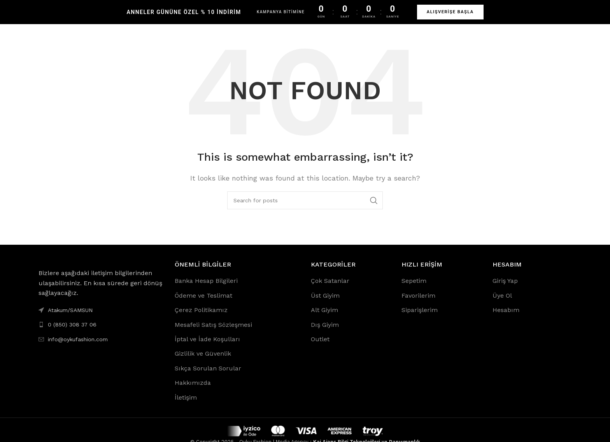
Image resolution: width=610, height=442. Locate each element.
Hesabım (506, 317)
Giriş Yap (505, 288)
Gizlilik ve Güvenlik (203, 361)
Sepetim (413, 288)
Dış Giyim (325, 332)
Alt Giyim (324, 317)
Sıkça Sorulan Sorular (208, 376)
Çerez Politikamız (201, 317)
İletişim (186, 405)
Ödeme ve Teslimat (203, 303)
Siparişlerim (419, 317)
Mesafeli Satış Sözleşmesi (213, 332)
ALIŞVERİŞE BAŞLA (450, 11)
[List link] (101, 332)
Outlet (320, 347)
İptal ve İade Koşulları (207, 347)
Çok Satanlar (330, 288)
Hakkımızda (193, 390)
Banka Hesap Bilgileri (206, 288)
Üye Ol (502, 303)
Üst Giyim (325, 303)
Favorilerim (418, 303)
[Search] (305, 208)
